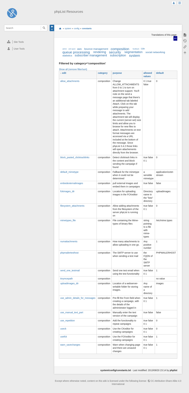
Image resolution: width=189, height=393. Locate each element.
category (102, 73)
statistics (67, 55)
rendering (99, 52)
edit (64, 73)
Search (44, 28)
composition (120, 49)
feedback (136, 49)
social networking (155, 52)
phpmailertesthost (69, 252)
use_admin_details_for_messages (77, 298)
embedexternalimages (71, 183)
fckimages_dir (67, 191)
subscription (118, 55)
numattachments (68, 241)
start (60, 28)
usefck (63, 336)
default (160, 73)
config (76, 28)
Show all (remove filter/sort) (73, 69)
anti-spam (72, 49)
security (115, 52)
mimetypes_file (68, 220)
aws (79, 48)
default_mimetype (69, 172)
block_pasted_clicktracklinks (74, 157)
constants (87, 28)
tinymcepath (66, 278)
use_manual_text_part (71, 312)
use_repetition (67, 320)
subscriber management (91, 55)
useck (63, 328)
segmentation (134, 52)
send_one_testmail (70, 270)
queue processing (76, 52)
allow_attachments (69, 81)
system (68, 28)
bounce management (96, 48)
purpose (117, 73)
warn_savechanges (70, 344)
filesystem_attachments (72, 205)
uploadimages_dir (69, 283)
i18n (143, 49)
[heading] (25, 42)
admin (64, 49)
